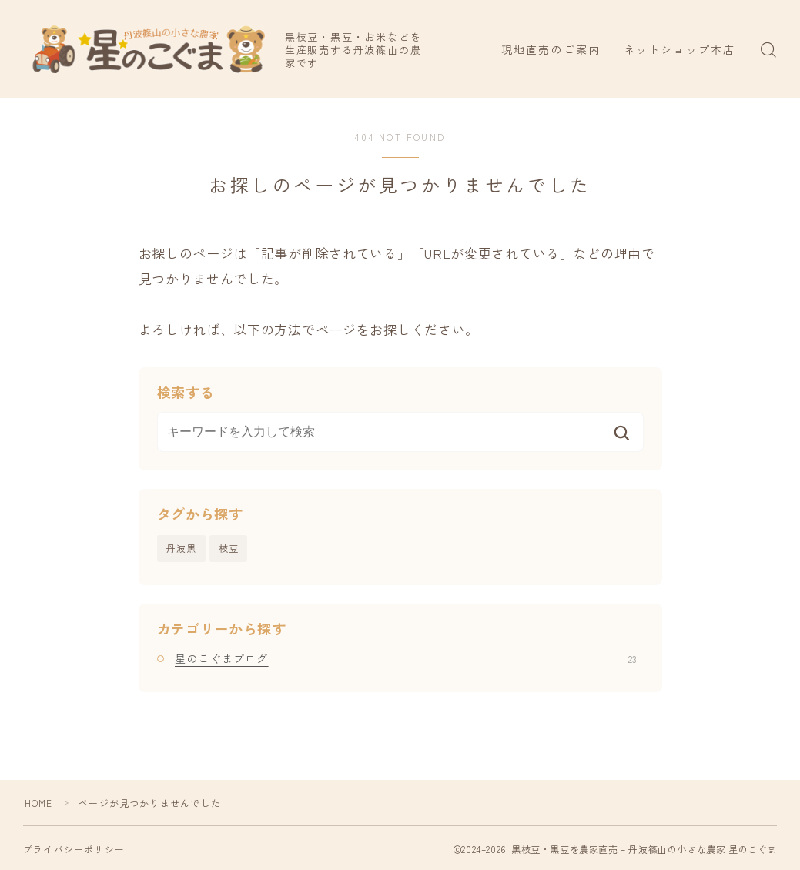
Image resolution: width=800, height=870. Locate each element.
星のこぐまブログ (406, 658)
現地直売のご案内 (551, 49)
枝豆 (229, 547)
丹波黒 (181, 547)
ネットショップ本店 (679, 49)
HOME (39, 802)
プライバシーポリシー (74, 848)
